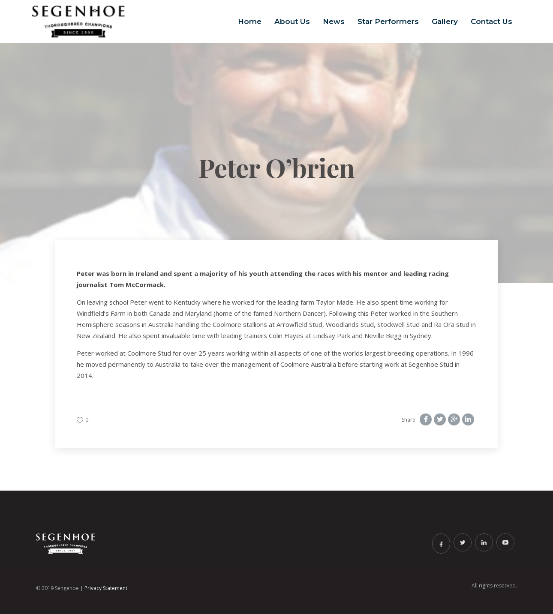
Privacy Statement (105, 588)
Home (249, 21)
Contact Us (491, 21)
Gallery (445, 21)
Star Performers (388, 21)
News (334, 21)
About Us (292, 21)
